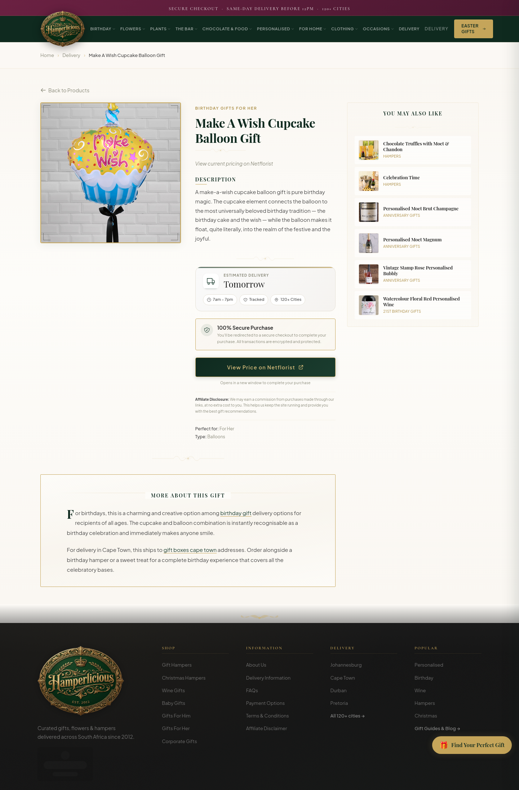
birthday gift (236, 513)
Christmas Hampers (183, 678)
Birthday (423, 678)
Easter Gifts (473, 28)
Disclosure (472, 779)
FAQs (252, 690)
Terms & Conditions (267, 716)
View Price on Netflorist (265, 367)
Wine (420, 690)
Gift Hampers (177, 665)
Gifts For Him (176, 716)
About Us (256, 665)
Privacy (447, 779)
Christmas (425, 716)
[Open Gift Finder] (472, 745)
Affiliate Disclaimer (266, 728)
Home (47, 55)
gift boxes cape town (190, 550)
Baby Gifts (173, 703)
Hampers (424, 703)
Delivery (436, 28)
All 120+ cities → (348, 716)
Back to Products (64, 90)
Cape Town (343, 678)
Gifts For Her (176, 728)
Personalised (428, 665)
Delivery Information (268, 678)
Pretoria (339, 703)
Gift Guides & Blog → (437, 728)
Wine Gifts (173, 690)
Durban (339, 690)
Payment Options (265, 703)
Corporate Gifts (179, 741)
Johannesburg (346, 665)
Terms (428, 779)
